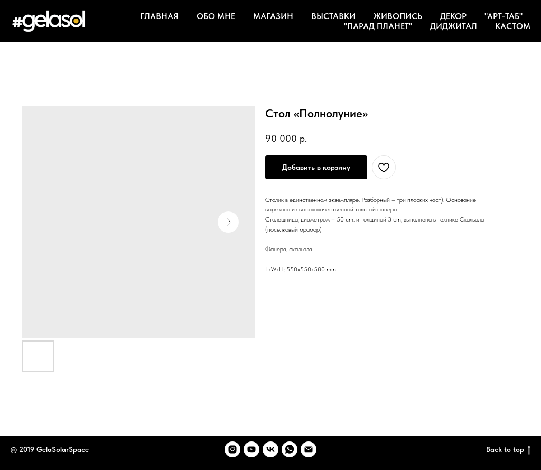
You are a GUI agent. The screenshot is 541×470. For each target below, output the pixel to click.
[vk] (270, 449)
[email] (308, 449)
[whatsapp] (289, 449)
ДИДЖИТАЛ (453, 26)
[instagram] (232, 449)
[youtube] (251, 449)
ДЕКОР (453, 16)
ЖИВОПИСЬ (398, 16)
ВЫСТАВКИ (333, 16)
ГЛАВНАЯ (159, 16)
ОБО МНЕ (216, 16)
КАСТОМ (512, 26)
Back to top (508, 450)
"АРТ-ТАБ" (503, 16)
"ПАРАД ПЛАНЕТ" (378, 26)
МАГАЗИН (273, 16)
